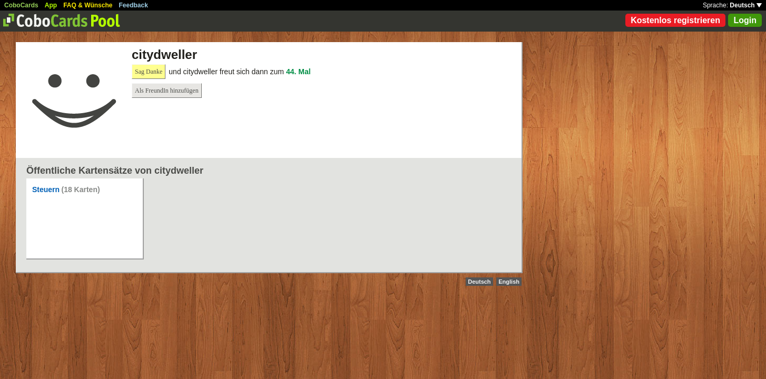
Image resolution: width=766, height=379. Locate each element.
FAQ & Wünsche (87, 5)
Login (745, 20)
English (508, 281)
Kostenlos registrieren (675, 20)
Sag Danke (148, 71)
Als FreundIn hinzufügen (167, 90)
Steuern (46, 189)
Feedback (133, 5)
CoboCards (21, 5)
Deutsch (746, 5)
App (51, 5)
